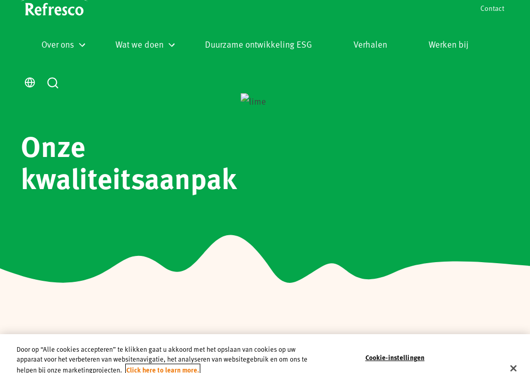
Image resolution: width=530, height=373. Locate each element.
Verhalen (370, 44)
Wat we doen (145, 44)
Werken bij (448, 44)
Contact (492, 8)
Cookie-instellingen (394, 357)
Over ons (63, 44)
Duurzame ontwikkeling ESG (258, 44)
